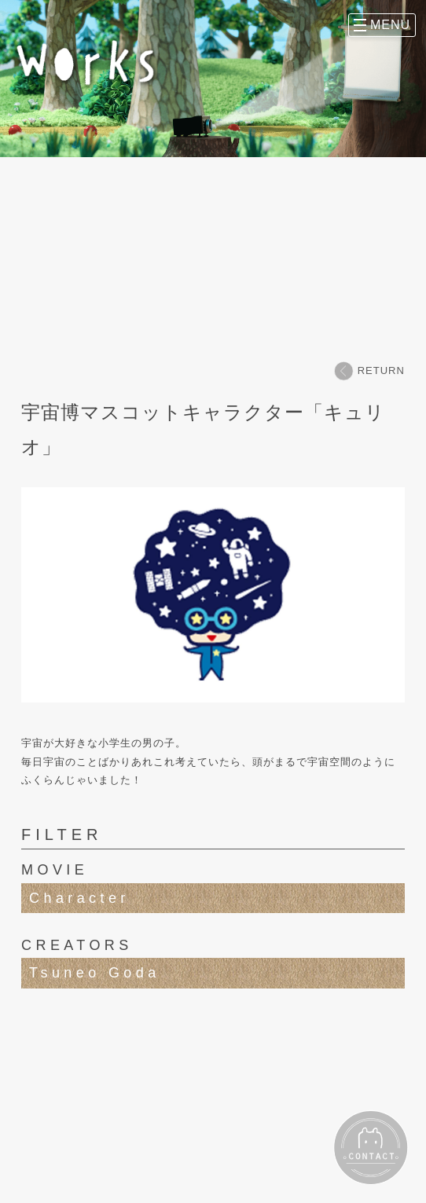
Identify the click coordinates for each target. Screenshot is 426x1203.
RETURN (369, 370)
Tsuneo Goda (94, 973)
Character (79, 898)
